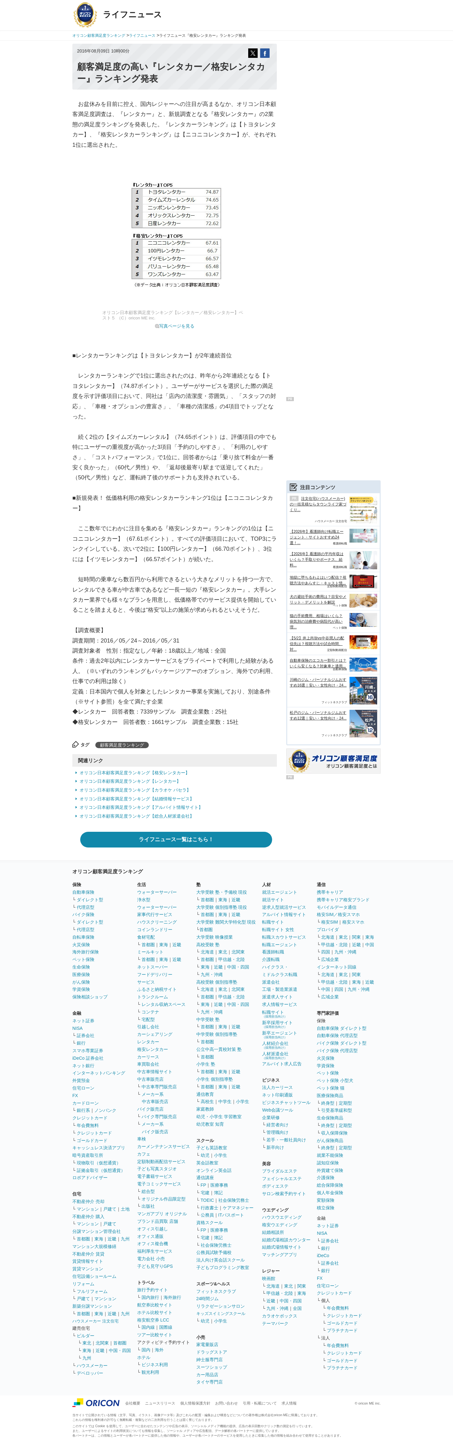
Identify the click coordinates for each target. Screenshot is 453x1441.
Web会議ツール (277, 1109)
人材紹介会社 (275, 1045)
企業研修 (271, 1117)
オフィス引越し (152, 1228)
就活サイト (273, 899)
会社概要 (132, 1403)
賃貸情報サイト (87, 1261)
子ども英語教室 (211, 1147)
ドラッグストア (211, 1352)
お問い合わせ (226, 1403)
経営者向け (277, 1124)
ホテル (143, 1357)
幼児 (205, 1155)
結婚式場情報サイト (282, 1247)
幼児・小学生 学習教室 (219, 1116)
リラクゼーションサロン (220, 1306)
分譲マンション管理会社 (96, 1231)
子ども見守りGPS (155, 1266)
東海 (98, 1238)
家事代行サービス (154, 914)
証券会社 (85, 1035)
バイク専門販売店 (159, 1116)
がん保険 (81, 982)
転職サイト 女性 (278, 929)
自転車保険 (83, 937)
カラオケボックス (279, 1315)
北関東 (102, 1342)
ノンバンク (105, 1110)
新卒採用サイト (277, 1024)
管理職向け (277, 1132)
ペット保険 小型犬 (335, 1080)
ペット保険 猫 (330, 1087)
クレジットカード (90, 1117)
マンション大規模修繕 (94, 1246)
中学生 (225, 1101)
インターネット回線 (336, 966)
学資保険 (81, 989)
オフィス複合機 (152, 1243)
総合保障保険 (330, 1185)
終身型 (327, 1103)
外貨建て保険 (330, 1170)
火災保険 (81, 944)
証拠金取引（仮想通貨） (101, 1170)
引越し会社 (148, 1026)
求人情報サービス (279, 1004)
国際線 (165, 1327)
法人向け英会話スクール (220, 1259)
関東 (301, 1286)
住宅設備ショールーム (94, 1276)
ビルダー (85, 1335)
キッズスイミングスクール (220, 1313)
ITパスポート (231, 1214)
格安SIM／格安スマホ (338, 914)
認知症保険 (328, 1162)
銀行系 (83, 1110)
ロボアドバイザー (90, 1177)
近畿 (112, 1238)
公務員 (207, 1214)
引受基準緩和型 (336, 1110)
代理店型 (85, 907)
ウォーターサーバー (157, 892)
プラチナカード (342, 1330)
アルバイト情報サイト (284, 914)
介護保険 (325, 1177)
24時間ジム (207, 1298)
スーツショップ (211, 1367)
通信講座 (205, 1177)
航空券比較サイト (154, 1304)
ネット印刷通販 (277, 1094)
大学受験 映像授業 (214, 937)
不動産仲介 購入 (88, 1216)
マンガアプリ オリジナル (162, 1213)
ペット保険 (83, 959)
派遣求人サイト (277, 996)
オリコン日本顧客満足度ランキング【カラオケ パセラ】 (135, 789)
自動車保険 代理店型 (337, 1035)
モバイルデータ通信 (336, 907)
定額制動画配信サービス (161, 1161)
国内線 (148, 1327)
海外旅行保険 (85, 951)
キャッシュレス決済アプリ (98, 1147)
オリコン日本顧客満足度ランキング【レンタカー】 (130, 781)
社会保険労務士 (233, 1200)
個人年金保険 (330, 1192)
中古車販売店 (150, 1079)
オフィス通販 (150, 1236)
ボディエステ (275, 1186)
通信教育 (205, 1094)
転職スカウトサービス (284, 937)
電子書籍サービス (154, 1176)
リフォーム (83, 1283)
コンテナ (150, 1011)
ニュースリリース (160, 1403)
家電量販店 (207, 1344)
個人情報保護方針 (195, 1403)
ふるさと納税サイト (157, 989)
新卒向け (275, 1147)
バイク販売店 (150, 1109)
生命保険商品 (330, 1117)
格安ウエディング (279, 1224)
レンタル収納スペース (164, 1004)
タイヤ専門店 (209, 1381)
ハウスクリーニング (157, 922)
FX (75, 1095)
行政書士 (209, 1207)
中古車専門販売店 (159, 1086)
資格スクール (209, 1222)
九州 (125, 1238)
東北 (86, 1342)
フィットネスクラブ (216, 1291)
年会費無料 (88, 1125)
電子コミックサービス (159, 1183)
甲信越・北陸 (231, 959)
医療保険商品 (330, 1095)
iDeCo (323, 1255)
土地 (125, 1209)
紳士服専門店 (209, 1359)
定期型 (345, 1103)
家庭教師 (205, 1109)
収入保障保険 (334, 1132)
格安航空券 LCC (153, 1319)
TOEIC (207, 1200)
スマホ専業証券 (87, 1050)
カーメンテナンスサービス (163, 1146)
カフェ (143, 1154)
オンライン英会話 (214, 1170)
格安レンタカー (152, 1049)
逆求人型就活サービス (284, 907)
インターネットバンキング (98, 1072)
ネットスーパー (152, 966)
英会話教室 (207, 1162)
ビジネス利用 (155, 1364)
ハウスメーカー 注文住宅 (95, 1321)
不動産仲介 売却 (88, 1201)
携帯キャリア (330, 892)
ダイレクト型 (90, 899)
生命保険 (81, 966)
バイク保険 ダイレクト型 (341, 1043)
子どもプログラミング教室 (222, 1267)
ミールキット (150, 951)
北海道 (207, 951)
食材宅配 (146, 937)
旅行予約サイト (152, 1289)
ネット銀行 (83, 1065)
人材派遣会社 (275, 1055)
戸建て (109, 1209)
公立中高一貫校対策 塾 (219, 1049)
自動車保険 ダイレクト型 (341, 1028)
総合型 (148, 1191)
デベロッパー (90, 1373)
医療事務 (219, 1185)
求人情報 (289, 1403)
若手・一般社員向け (286, 1139)
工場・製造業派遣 (279, 989)
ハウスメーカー (92, 1365)
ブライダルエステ (279, 1170)
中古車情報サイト (154, 1071)
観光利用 (150, 1372)
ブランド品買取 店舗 (157, 1221)
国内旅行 (150, 1297)
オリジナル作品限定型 (164, 1198)
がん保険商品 (330, 1140)
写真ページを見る (176, 326)
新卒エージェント (279, 1034)
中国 (369, 944)
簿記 (218, 1192)
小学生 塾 (205, 1064)
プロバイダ (328, 929)
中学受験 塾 (208, 1019)
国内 (146, 1349)
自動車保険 (83, 892)
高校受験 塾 (208, 944)
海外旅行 (172, 1297)
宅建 (205, 1192)
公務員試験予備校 (214, 1252)
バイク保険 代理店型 (337, 1050)
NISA (77, 1028)
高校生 (207, 1101)
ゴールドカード (92, 1140)
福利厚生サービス (154, 1251)
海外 (159, 1349)
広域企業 (330, 959)
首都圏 (83, 1238)
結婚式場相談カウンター (286, 1239)
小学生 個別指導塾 (214, 1079)
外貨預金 (81, 1080)
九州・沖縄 (212, 974)
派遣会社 (271, 982)
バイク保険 (83, 914)
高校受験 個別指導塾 (216, 982)
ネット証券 (83, 1020)
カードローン (85, 1103)
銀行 (81, 1043)
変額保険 (325, 1200)
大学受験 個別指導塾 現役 (221, 907)
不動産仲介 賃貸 (88, 1253)
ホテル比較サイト (154, 1312)
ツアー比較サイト (154, 1334)
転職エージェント (279, 944)
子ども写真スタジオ (157, 1168)
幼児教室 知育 (210, 1124)
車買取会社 (148, 1064)
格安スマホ (353, 922)
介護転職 (271, 959)
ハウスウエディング (282, 1217)
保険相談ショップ (90, 996)
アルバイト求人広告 (282, 1063)
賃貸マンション (87, 1268)
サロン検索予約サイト (284, 1193)
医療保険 (81, 974)
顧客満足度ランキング (122, 745)
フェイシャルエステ (282, 1178)
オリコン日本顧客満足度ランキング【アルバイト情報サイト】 (141, 807)
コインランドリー (154, 929)
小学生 (242, 1101)
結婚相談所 (273, 1232)
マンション (88, 1209)
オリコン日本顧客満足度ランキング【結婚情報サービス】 (137, 798)
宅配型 (148, 1019)
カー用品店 (207, 1374)
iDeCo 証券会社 (87, 1058)
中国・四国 (120, 1350)
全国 (297, 1308)
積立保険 (325, 1207)
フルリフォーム (92, 1291)
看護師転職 (273, 951)
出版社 (148, 1206)
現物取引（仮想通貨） (99, 1162)
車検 (141, 1138)
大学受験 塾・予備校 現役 (221, 892)
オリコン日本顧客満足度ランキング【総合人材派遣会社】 (137, 816)
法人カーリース (277, 1087)
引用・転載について (260, 1403)
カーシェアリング (154, 1034)
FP (203, 1185)
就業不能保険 (330, 1155)
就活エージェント (279, 892)
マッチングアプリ (279, 1254)
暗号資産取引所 (87, 1155)
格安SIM (329, 922)
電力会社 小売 (151, 1258)
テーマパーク (275, 1323)
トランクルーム (152, 996)
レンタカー (148, 1041)
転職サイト (273, 922)
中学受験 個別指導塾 (216, 1034)
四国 (325, 951)
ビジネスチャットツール (286, 1102)
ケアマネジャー (238, 1207)
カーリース (148, 1056)
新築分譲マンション (92, 1306)
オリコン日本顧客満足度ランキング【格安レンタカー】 (135, 772)
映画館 (268, 1278)
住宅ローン (83, 1087)
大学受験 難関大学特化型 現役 (226, 922)
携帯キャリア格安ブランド (343, 899)
